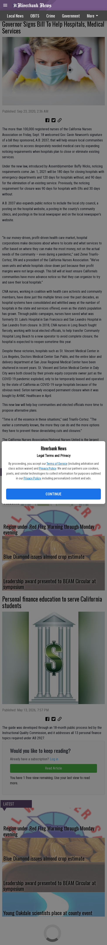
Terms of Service (57, 463)
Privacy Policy (47, 468)
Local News (15, 16)
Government (71, 16)
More (93, 16)
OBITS (34, 16)
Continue (53, 494)
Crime (50, 16)
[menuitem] (71, 15)
